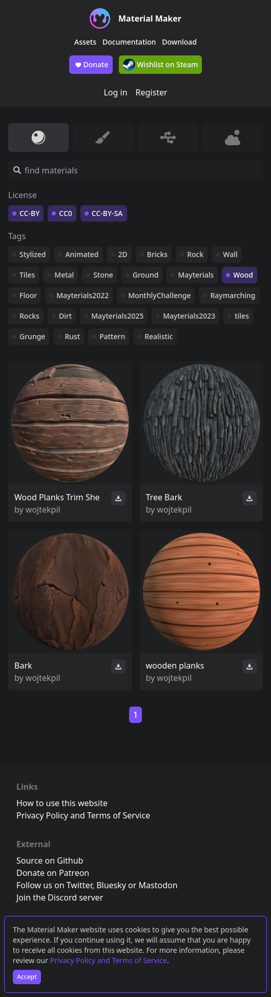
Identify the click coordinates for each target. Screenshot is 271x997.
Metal (64, 275)
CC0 (65, 213)
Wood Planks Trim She (57, 497)
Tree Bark (164, 497)
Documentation (129, 42)
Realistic (158, 336)
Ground (146, 275)
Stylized (32, 254)
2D (123, 254)
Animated (81, 254)
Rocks (29, 316)
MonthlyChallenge (159, 295)
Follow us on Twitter (54, 885)
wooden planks (175, 665)
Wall (230, 254)
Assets (85, 42)
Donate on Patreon (52, 872)
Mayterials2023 (189, 316)
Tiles (27, 275)
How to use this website (62, 803)
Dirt (65, 316)
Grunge (32, 336)
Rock (195, 254)
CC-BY (29, 213)
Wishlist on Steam (160, 64)
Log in (115, 92)
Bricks (157, 254)
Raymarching (232, 295)
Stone (103, 275)
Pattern (112, 336)
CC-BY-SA (107, 213)
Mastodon (158, 885)
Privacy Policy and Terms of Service (108, 960)
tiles (242, 316)
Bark (23, 665)
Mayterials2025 (117, 316)
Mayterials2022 (82, 295)
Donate (91, 64)
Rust (72, 336)
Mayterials (196, 275)
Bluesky (111, 885)
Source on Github (49, 860)
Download (179, 42)
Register (152, 92)
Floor (28, 295)
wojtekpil (43, 509)
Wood (243, 275)
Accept (27, 976)
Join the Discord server (59, 897)
